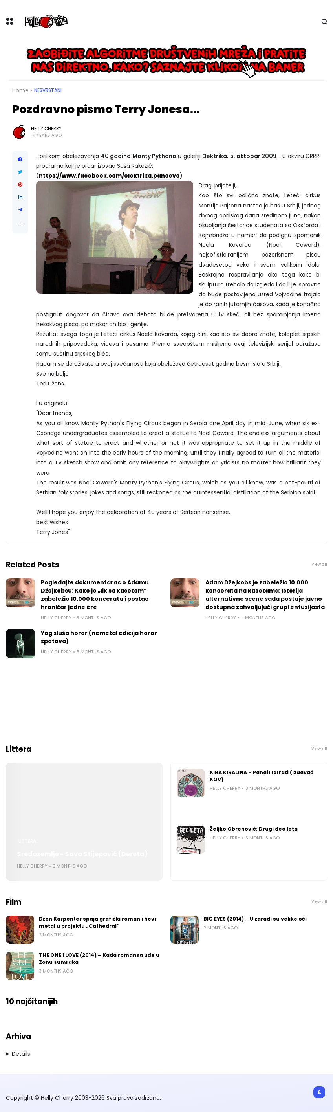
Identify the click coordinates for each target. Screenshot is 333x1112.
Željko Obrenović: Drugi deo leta (254, 829)
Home (20, 90)
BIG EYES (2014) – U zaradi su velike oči (255, 919)
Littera (27, 841)
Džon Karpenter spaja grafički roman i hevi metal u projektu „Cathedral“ (97, 922)
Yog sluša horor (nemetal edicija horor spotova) (99, 637)
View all (319, 564)
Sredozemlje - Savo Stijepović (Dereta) (82, 854)
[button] (20, 224)
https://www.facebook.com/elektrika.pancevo (109, 176)
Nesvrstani (48, 90)
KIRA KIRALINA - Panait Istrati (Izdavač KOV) (261, 776)
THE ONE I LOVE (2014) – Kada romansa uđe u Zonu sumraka (99, 958)
